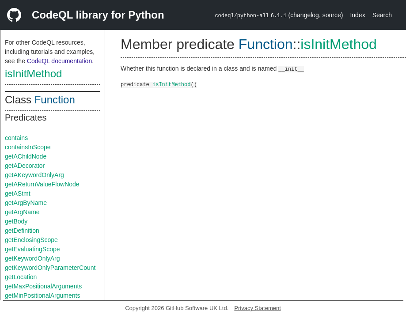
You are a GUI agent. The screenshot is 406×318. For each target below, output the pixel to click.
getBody (16, 221)
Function (54, 100)
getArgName (22, 212)
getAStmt (17, 193)
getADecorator (25, 165)
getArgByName (26, 202)
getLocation (21, 276)
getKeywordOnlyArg (32, 258)
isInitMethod (33, 74)
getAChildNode (25, 156)
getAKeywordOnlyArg (34, 174)
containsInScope (28, 147)
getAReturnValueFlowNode (42, 184)
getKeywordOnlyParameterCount (50, 267)
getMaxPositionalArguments (43, 286)
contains (16, 137)
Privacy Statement (257, 308)
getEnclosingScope (31, 239)
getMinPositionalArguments (42, 295)
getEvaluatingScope (32, 249)
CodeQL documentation (59, 60)
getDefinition (22, 230)
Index (357, 15)
